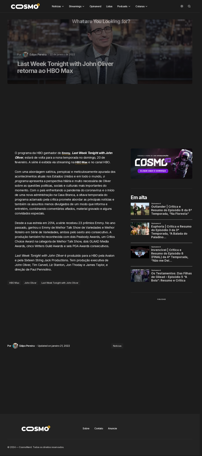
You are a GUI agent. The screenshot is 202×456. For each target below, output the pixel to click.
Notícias (117, 345)
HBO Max (14, 282)
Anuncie (112, 428)
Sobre (86, 428)
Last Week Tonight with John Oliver (59, 282)
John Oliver (30, 282)
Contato (98, 428)
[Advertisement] (66, 119)
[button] (182, 6)
